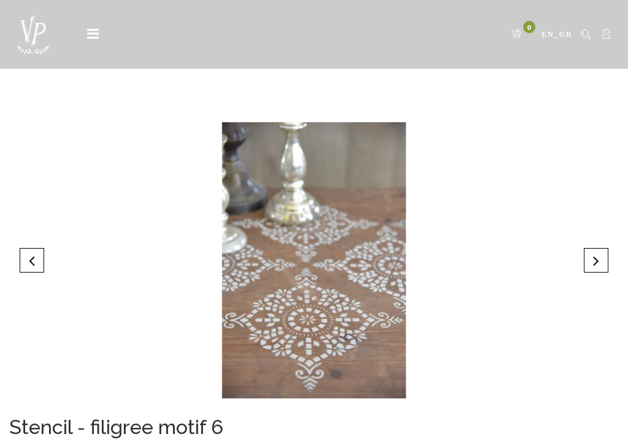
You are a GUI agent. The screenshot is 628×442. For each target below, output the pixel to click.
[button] (32, 260)
